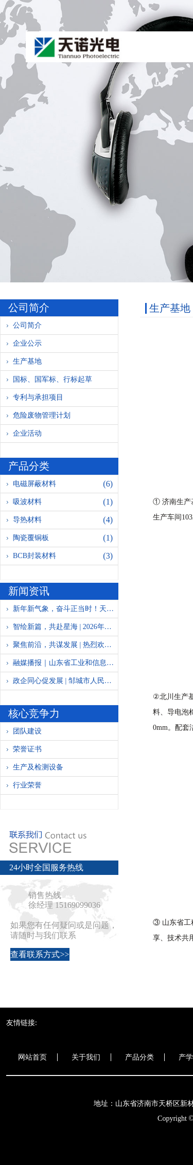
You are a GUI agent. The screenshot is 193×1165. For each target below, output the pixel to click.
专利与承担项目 (38, 397)
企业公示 (27, 343)
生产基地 (27, 361)
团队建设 (27, 731)
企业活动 (27, 433)
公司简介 (27, 325)
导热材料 (65, 520)
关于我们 (86, 1057)
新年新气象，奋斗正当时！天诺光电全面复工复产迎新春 (65, 609)
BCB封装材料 (65, 556)
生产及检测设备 (38, 767)
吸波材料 (65, 502)
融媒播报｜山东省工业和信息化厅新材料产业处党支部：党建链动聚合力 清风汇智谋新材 (65, 663)
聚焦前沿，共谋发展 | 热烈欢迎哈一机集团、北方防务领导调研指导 (65, 645)
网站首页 (32, 1057)
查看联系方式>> (39, 954)
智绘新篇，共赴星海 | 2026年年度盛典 (65, 627)
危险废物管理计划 (42, 415)
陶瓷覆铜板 (65, 538)
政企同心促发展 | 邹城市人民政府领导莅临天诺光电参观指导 (65, 681)
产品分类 (139, 1057)
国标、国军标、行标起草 (52, 379)
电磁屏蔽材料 (65, 484)
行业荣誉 (27, 785)
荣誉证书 (27, 749)
